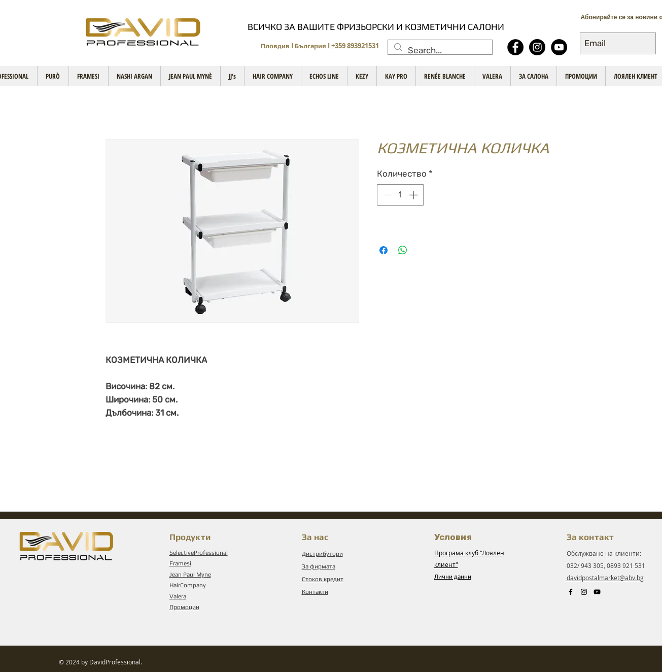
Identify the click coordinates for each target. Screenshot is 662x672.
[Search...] (439, 50)
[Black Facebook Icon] (571, 592)
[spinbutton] (400, 195)
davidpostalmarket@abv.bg (605, 578)
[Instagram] (537, 47)
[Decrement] (386, 195)
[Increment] (414, 195)
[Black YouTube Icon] (597, 592)
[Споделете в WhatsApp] (403, 250)
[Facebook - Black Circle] (515, 47)
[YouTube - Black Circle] (559, 47)
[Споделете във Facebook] (383, 250)
